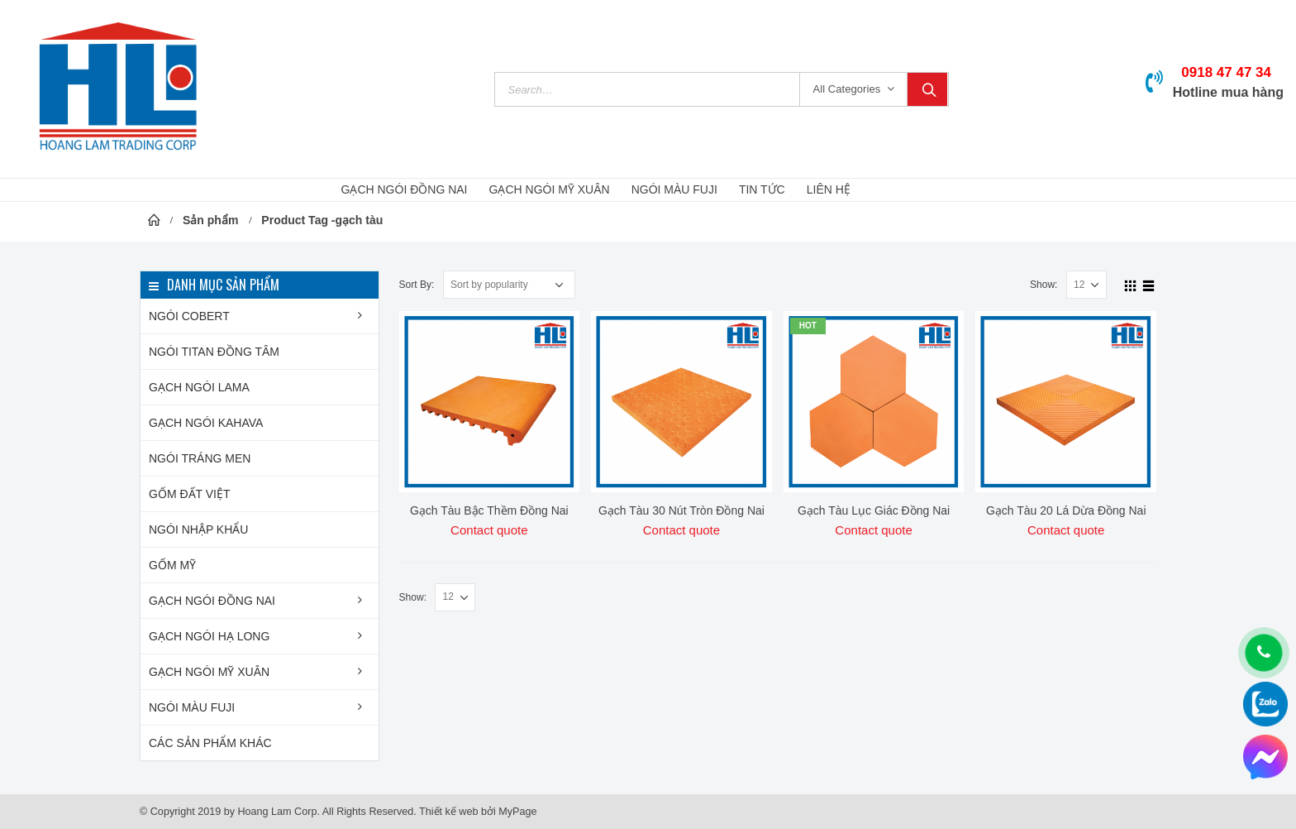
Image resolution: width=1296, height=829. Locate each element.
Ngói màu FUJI (192, 707)
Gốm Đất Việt (190, 494)
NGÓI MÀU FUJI (674, 189)
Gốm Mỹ (172, 565)
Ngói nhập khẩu (198, 529)
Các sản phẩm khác (210, 743)
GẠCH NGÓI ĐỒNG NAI (404, 189)
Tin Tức (762, 189)
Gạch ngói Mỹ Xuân (209, 671)
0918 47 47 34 (1226, 72)
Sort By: (417, 284)
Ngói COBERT (189, 316)
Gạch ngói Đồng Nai (212, 600)
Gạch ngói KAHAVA (206, 422)
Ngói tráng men (199, 458)
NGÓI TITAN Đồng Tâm (214, 351)
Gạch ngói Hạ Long (209, 636)
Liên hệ (828, 189)
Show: (1044, 284)
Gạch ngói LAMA (199, 387)
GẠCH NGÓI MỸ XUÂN (549, 189)
